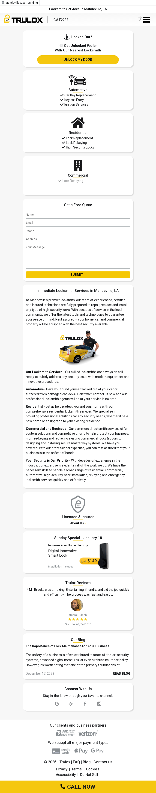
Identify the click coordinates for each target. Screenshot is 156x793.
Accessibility (66, 774)
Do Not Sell (89, 774)
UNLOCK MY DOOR (78, 59)
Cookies (92, 769)
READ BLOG (121, 673)
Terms (77, 769)
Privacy (61, 769)
